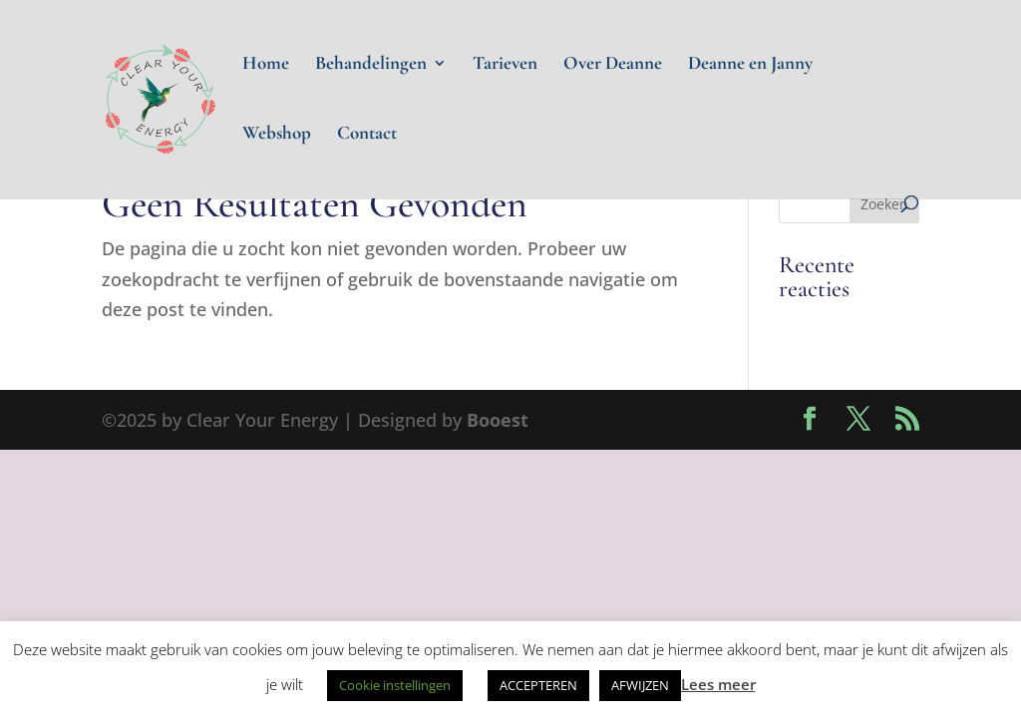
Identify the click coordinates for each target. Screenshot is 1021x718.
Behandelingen (371, 65)
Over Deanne (612, 65)
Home (265, 65)
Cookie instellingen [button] (395, 685)
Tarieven (505, 65)
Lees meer (718, 684)
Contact (367, 135)
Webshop (276, 135)
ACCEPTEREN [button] (538, 685)
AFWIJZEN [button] (640, 685)
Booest (497, 420)
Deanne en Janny (750, 65)
